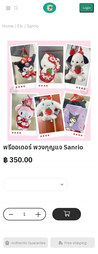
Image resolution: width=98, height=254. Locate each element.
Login (87, 8)
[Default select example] (35, 184)
